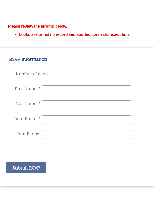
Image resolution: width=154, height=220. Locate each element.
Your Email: (26, 118)
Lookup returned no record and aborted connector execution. (74, 34)
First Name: (26, 88)
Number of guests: (33, 73)
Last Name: (26, 103)
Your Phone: (28, 133)
